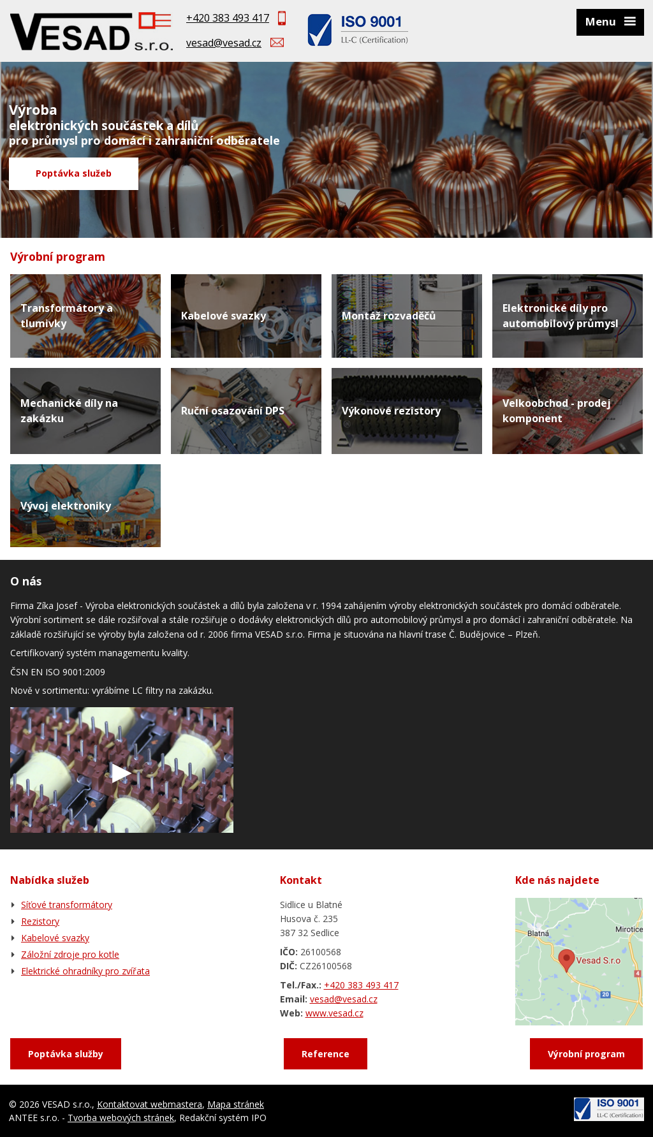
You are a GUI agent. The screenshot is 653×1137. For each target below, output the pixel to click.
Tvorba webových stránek (121, 1117)
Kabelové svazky (55, 938)
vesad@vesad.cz (223, 43)
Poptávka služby (65, 1054)
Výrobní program (586, 1054)
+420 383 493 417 (227, 18)
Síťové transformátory (66, 905)
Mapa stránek (235, 1104)
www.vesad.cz (334, 1013)
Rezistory (40, 921)
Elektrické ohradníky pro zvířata (85, 971)
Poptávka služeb (74, 173)
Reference (325, 1054)
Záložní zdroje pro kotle (70, 954)
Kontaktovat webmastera (149, 1104)
